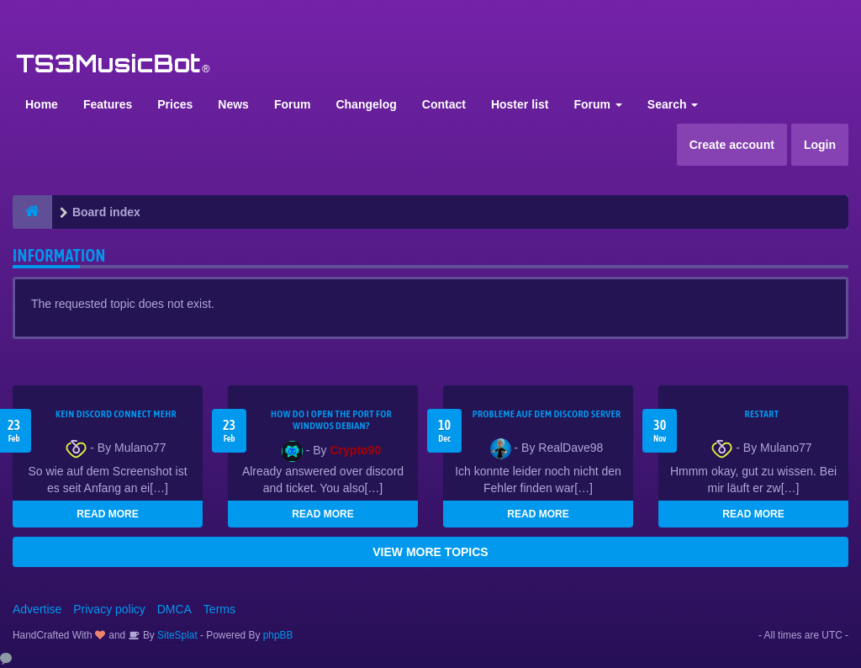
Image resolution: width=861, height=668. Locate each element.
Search (673, 104)
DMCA (174, 609)
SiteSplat (176, 635)
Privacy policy (109, 609)
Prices (175, 104)
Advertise (37, 609)
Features (107, 104)
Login (820, 144)
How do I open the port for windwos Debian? (331, 420)
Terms (219, 609)
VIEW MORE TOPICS (430, 552)
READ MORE (107, 514)
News (233, 104)
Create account (731, 144)
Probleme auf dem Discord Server (547, 414)
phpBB (278, 635)
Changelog (365, 104)
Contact (444, 104)
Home (41, 104)
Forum (292, 104)
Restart (762, 414)
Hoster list (519, 104)
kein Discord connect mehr (116, 414)
